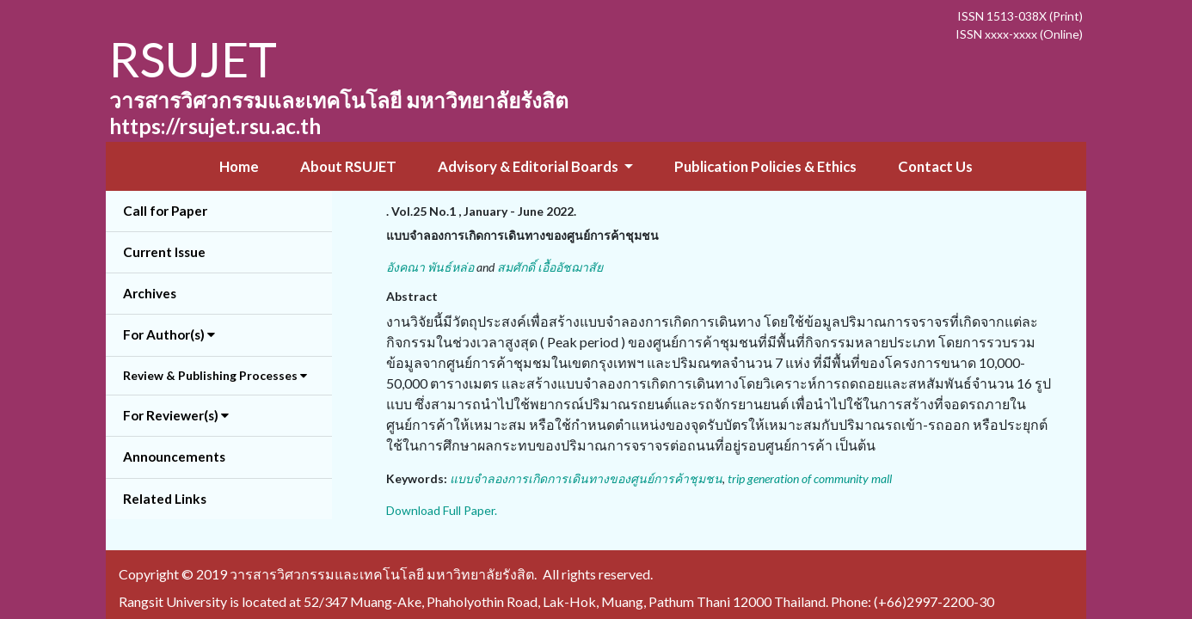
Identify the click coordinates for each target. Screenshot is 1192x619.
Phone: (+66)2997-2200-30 (912, 601)
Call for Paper (165, 210)
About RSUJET (348, 166)
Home (239, 166)
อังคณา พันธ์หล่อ (430, 267)
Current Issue (164, 252)
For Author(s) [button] (169, 334)
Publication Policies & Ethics (765, 166)
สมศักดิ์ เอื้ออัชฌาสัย (550, 267)
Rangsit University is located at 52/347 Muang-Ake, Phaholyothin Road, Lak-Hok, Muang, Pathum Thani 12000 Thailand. (473, 601)
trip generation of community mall (810, 478)
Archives (149, 293)
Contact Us (935, 166)
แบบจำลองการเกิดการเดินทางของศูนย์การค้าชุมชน (586, 478)
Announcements (174, 456)
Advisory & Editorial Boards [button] (529, 166)
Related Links (164, 498)
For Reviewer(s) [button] (176, 415)
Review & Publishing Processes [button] (215, 375)
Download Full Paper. (441, 510)
